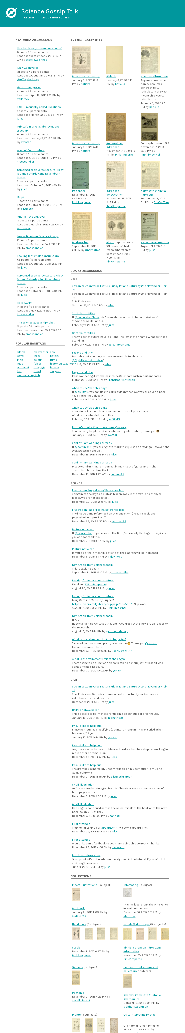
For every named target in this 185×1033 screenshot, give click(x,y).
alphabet (23, 367)
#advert (146, 242)
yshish (117, 670)
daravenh (118, 847)
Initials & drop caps (136, 924)
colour (38, 360)
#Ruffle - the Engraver (31, 216)
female (54, 367)
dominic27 (117, 474)
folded (38, 363)
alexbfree (129, 916)
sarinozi (115, 816)
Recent (29, 17)
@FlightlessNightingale (87, 360)
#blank (111, 76)
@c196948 (81, 392)
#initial (162, 191)
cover (20, 356)
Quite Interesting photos (139, 1014)
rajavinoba (115, 556)
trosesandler (25, 161)
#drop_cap (154, 947)
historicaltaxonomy (63, 363)
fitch (37, 375)
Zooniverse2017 (122, 651)
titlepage (39, 367)
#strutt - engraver (29, 87)
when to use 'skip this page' (89, 388)
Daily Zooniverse (27, 67)
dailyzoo (55, 371)
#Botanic (155, 995)
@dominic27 (83, 447)
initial (20, 360)
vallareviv (23, 99)
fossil (37, 371)
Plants (76, 1014)
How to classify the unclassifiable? (39, 48)
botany (54, 356)
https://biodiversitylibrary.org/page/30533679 (102, 604)
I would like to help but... (87, 726)
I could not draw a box (86, 855)
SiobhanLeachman (135, 1006)
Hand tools (79, 924)
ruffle (53, 360)
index (37, 356)
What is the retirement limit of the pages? (99, 639)
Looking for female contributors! (38, 256)
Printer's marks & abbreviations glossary (99, 427)
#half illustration (83, 784)
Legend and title (82, 352)
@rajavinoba (83, 533)
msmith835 (116, 717)
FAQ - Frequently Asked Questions (39, 107)
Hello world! (24, 303)
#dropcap (112, 147)
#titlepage (78, 191)
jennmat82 (119, 521)
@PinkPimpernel (95, 584)
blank (21, 352)
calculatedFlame (119, 344)
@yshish (151, 643)
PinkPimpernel (124, 154)
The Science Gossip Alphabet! (36, 322)
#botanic (78, 993)
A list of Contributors (31, 150)
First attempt (81, 824)
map (20, 363)
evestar (26, 142)
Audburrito (79, 916)
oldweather (41, 352)
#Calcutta (141, 995)
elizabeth (27, 208)
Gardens (77, 967)
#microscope (160, 242)
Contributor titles (83, 313)
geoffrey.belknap (36, 59)
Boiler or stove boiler (85, 710)
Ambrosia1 (24, 228)
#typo (110, 242)
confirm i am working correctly (92, 443)
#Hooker (128, 995)
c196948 (114, 419)
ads (52, 352)
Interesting (130, 885)
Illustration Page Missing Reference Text (98, 490)
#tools (76, 947)
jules (20, 118)
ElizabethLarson (121, 776)
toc (19, 371)
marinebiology (26, 375)
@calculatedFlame (87, 317)
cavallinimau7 (81, 1000)
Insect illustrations (84, 885)
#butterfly (78, 908)
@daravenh (109, 827)
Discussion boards (55, 17)
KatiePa (86, 84)
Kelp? (20, 197)
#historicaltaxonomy (86, 76)
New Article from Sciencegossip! (38, 236)
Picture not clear (83, 529)
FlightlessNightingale (121, 380)
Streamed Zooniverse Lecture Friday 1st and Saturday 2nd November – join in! (40, 173)
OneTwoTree (161, 202)
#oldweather (114, 143)
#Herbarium (131, 999)
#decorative (131, 951)
